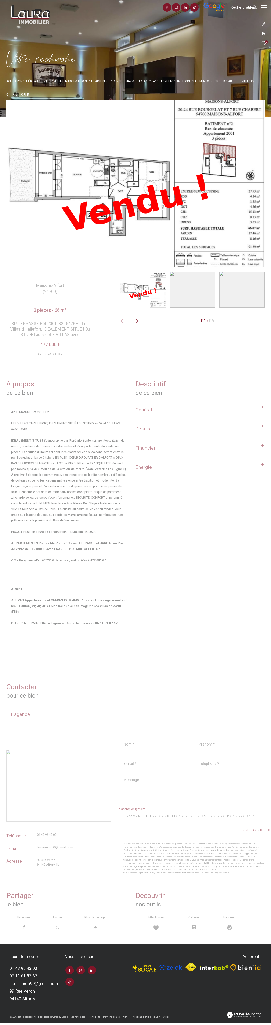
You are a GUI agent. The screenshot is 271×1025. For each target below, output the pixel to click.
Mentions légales (111, 1018)
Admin (126, 1018)
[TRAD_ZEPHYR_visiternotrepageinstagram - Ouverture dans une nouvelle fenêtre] (164, 8)
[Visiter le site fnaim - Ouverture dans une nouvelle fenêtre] (190, 969)
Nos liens (137, 1018)
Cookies (167, 1018)
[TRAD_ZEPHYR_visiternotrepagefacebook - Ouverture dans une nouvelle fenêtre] (155, 8)
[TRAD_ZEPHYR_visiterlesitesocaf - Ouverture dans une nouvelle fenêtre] (144, 969)
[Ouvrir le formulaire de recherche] (231, 7)
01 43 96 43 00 (47, 834)
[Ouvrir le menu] (257, 7)
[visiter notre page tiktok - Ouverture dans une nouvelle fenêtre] (182, 8)
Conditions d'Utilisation (200, 873)
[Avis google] (202, 10)
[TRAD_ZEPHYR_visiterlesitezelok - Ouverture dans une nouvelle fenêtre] (170, 969)
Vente (58, 81)
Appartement (100, 81)
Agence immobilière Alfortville (28, 81)
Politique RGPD (152, 1018)
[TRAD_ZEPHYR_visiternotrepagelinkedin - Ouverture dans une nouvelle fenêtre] (173, 8)
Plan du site (94, 1018)
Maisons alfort (76, 81)
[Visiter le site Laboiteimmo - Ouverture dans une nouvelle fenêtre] (244, 1017)
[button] (136, 321)
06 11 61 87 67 (23, 977)
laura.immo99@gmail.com (55, 847)
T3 (114, 81)
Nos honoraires (78, 1018)
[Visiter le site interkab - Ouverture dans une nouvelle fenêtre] (214, 969)
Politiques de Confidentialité (171, 873)
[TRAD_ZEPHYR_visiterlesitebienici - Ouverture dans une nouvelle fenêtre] (245, 969)
